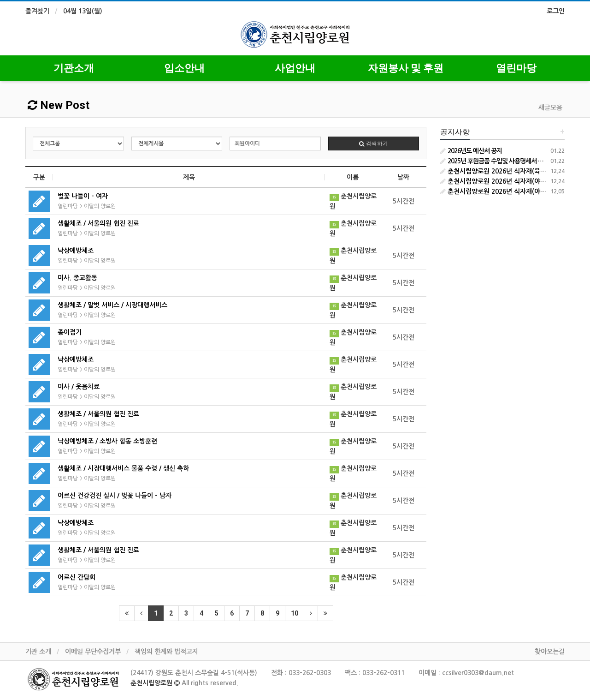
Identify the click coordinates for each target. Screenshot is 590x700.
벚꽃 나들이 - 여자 (83, 196)
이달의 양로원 (100, 206)
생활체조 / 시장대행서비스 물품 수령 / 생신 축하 (123, 468)
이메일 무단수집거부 (93, 651)
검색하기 (373, 143)
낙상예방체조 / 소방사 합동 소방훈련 (107, 441)
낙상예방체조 (76, 250)
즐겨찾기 (37, 11)
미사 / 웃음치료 (79, 386)
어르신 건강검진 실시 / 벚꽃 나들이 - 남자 (114, 495)
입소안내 (184, 68)
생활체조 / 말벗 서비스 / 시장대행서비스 (112, 305)
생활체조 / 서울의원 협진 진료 (98, 223)
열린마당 (516, 68)
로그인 (556, 11)
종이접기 (70, 332)
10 (294, 613)
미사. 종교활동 (77, 278)
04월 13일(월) (82, 11)
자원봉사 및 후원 (405, 68)
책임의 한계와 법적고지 (166, 651)
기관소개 (73, 68)
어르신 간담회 (76, 577)
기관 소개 (38, 651)
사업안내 (295, 68)
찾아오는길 (550, 651)
